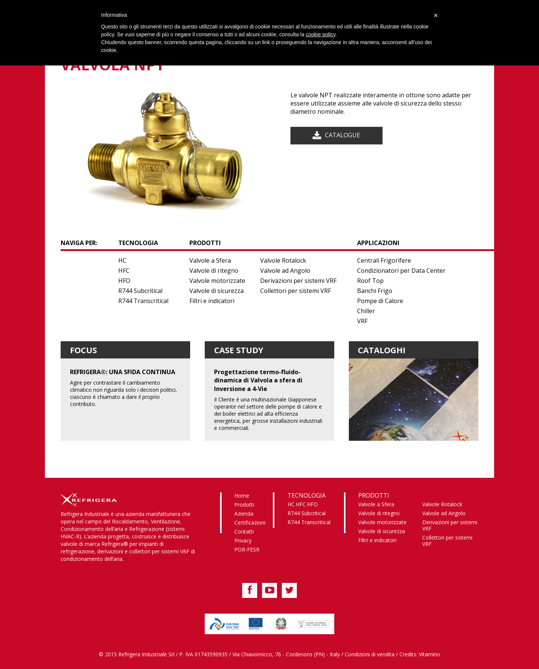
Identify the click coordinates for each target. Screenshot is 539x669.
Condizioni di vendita (370, 654)
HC (122, 260)
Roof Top (370, 281)
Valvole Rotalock (283, 260)
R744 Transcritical (143, 301)
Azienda (243, 513)
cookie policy (320, 34)
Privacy (243, 540)
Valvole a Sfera (210, 260)
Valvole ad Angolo (285, 270)
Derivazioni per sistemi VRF (298, 281)
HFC (124, 270)
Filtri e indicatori (211, 301)
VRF (362, 321)
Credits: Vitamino (419, 654)
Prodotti (244, 504)
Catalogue (342, 135)
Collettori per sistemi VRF (295, 291)
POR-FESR (246, 549)
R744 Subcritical (140, 291)
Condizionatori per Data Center (401, 270)
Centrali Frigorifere (384, 260)
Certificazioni (249, 522)
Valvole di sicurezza (216, 291)
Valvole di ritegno (213, 270)
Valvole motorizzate (217, 281)
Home (241, 495)
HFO (124, 281)
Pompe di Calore (380, 301)
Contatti (244, 531)
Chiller (366, 311)
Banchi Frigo (374, 291)
